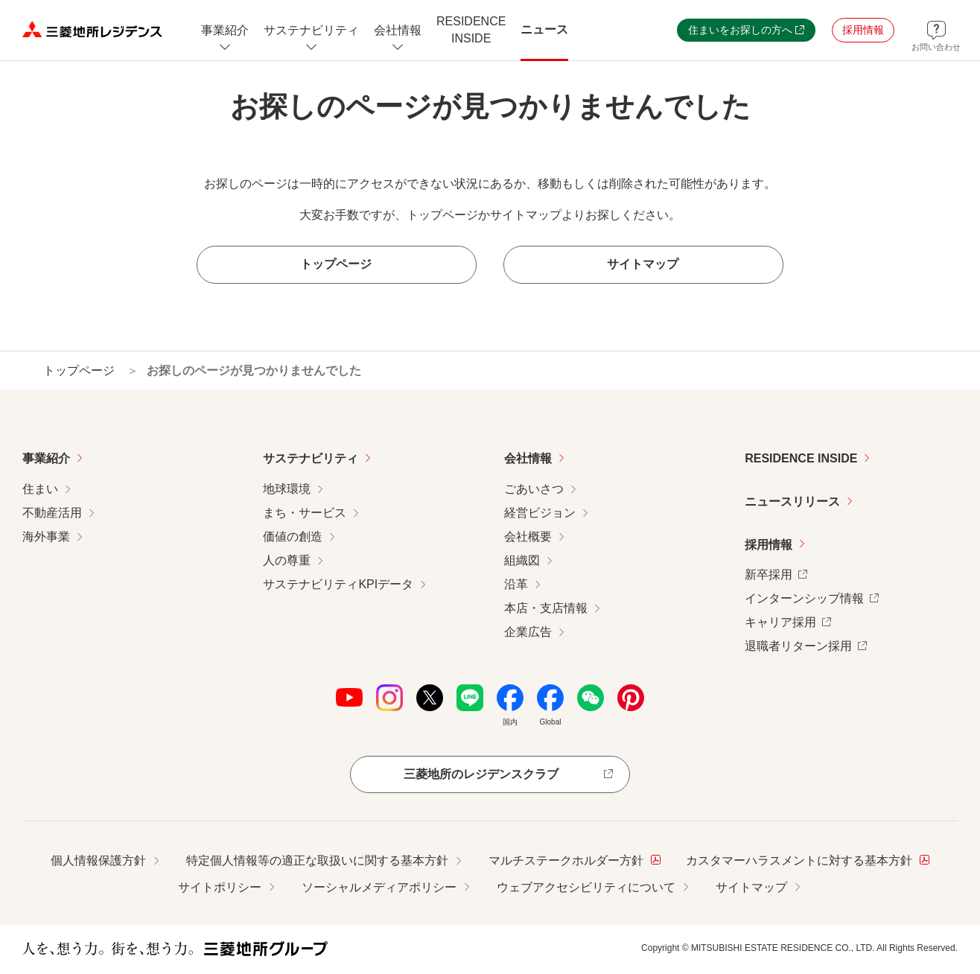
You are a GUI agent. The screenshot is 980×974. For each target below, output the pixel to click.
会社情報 (528, 458)
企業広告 (528, 632)
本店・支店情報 (546, 608)
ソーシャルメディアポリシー (379, 887)
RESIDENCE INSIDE (801, 458)
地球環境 (287, 489)
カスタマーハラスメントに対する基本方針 (807, 859)
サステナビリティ (310, 458)
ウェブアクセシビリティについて (586, 887)
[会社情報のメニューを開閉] (397, 30)
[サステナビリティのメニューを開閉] (311, 30)
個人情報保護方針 (98, 860)
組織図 (522, 560)
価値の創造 (292, 536)
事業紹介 (46, 458)
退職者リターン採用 (806, 644)
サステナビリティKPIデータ (338, 584)
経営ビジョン (540, 512)
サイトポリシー (219, 887)
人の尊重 (287, 560)
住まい (40, 489)
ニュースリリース (792, 501)
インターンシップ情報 (812, 597)
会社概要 (528, 536)
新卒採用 (776, 573)
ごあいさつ (534, 489)
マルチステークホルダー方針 (575, 859)
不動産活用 (52, 512)
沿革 (516, 584)
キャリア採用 (788, 620)
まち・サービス (304, 512)
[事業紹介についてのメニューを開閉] (225, 30)
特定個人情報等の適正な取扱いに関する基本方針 (317, 860)
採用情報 (768, 544)
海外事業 (46, 536)
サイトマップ (751, 887)
